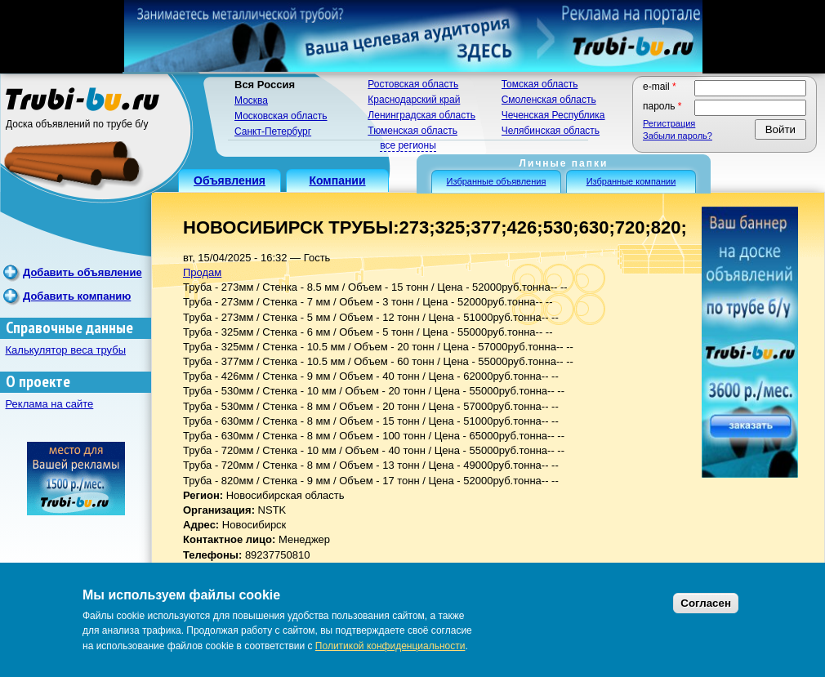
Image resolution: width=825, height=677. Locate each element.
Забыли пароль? (677, 135)
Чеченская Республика (553, 115)
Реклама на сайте (50, 404)
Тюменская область (412, 130)
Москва (251, 100)
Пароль (662, 106)
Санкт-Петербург (272, 131)
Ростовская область (413, 84)
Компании (337, 180)
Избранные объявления (496, 181)
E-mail (659, 86)
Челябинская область (551, 130)
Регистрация (669, 123)
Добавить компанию (77, 296)
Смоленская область (549, 99)
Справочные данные (69, 328)
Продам (202, 272)
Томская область (540, 84)
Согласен (705, 603)
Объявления (229, 180)
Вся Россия (264, 84)
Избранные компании (631, 181)
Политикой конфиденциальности (390, 646)
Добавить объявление (82, 272)
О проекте (38, 382)
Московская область (281, 116)
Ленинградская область (421, 115)
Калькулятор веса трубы (66, 350)
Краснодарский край (414, 99)
